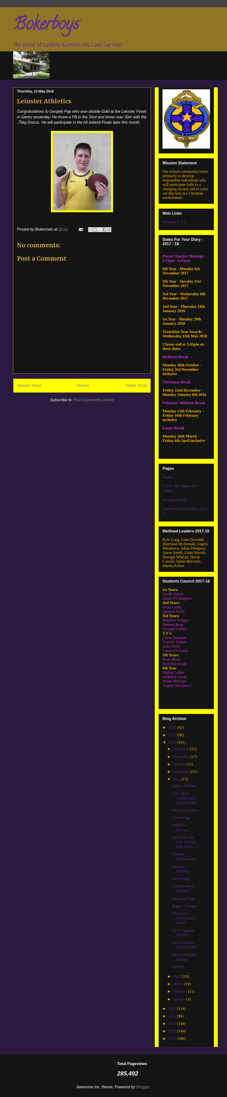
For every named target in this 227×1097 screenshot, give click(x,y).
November (182, 757)
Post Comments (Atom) (94, 400)
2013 (173, 1023)
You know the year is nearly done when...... (185, 842)
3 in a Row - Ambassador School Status (184, 798)
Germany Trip (183, 898)
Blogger (143, 1087)
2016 (173, 742)
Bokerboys (46, 26)
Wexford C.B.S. (174, 222)
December (181, 749)
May (177, 779)
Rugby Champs (184, 906)
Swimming (180, 879)
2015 (173, 1008)
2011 (173, 1038)
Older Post (136, 385)
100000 (178, 967)
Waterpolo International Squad (184, 918)
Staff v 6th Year (184, 786)
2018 (173, 727)
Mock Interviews (185, 810)
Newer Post (29, 385)
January (179, 999)
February (180, 991)
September (182, 772)
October (180, 764)
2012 (173, 1031)
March (178, 984)
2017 (173, 735)
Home (83, 385)
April (177, 976)
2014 (173, 1016)
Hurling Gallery (174, 500)
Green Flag (181, 818)
